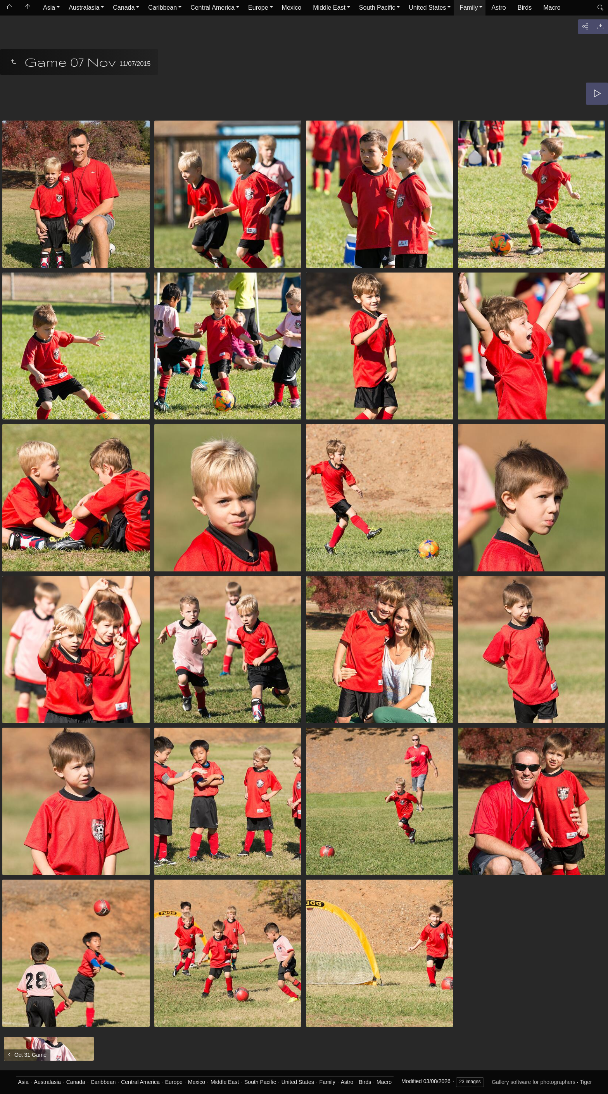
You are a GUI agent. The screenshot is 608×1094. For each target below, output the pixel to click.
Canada (124, 7)
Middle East (329, 7)
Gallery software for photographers (533, 1082)
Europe (258, 7)
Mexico (292, 7)
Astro (498, 7)
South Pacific (377, 7)
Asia (49, 7)
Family (468, 7)
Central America (212, 7)
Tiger (586, 1082)
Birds (525, 7)
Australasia (84, 7)
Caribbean (162, 7)
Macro (551, 7)
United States (427, 7)
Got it (397, 1074)
